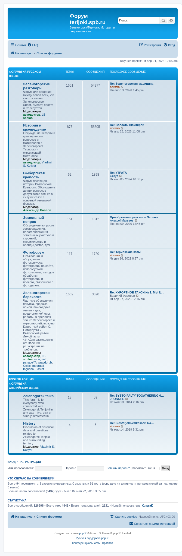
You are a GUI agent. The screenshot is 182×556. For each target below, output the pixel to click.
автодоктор (31, 114)
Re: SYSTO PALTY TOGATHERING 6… (137, 395)
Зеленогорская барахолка (36, 295)
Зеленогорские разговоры (36, 86)
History (29, 423)
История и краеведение (34, 127)
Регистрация (30, 461)
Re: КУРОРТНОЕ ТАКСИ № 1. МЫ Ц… (137, 292)
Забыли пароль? (118, 468)
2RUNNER (117, 398)
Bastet (39, 369)
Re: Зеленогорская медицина (131, 83)
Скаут (114, 176)
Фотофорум (33, 252)
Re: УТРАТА (118, 172)
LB (43, 114)
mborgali (38, 365)
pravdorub (45, 362)
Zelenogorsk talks (38, 396)
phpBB (83, 533)
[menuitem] (32, 45)
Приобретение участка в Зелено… (135, 217)
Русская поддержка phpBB (92, 538)
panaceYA (30, 362)
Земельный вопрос (33, 220)
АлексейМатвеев (122, 220)
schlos (28, 117)
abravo (115, 87)
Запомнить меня (145, 468)
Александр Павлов (37, 210)
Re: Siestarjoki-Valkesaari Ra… (132, 423)
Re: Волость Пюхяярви (127, 125)
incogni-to (40, 359)
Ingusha (28, 369)
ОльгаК (147, 505)
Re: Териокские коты (125, 252)
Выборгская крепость (34, 175)
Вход (12, 461)
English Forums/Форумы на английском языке (24, 384)
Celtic (27, 365)
